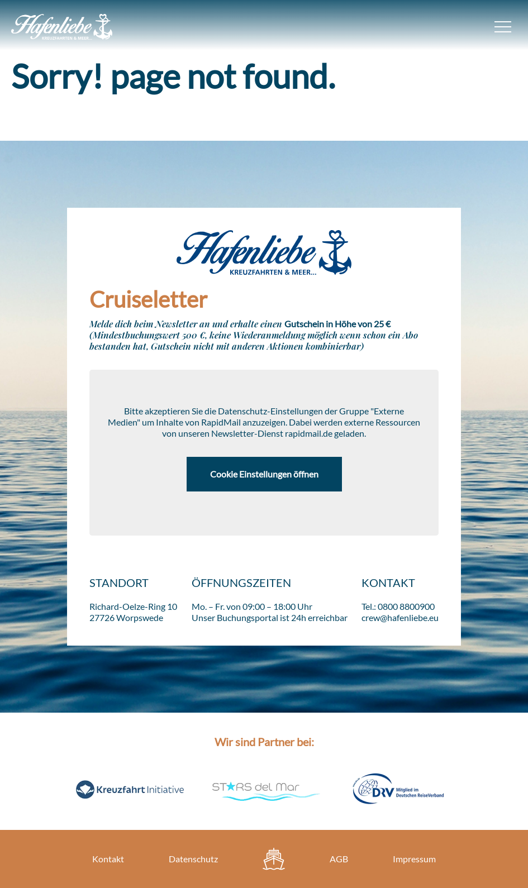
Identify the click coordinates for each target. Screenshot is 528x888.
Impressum (414, 858)
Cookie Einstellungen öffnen (264, 474)
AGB (339, 858)
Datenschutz (193, 858)
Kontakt (108, 858)
